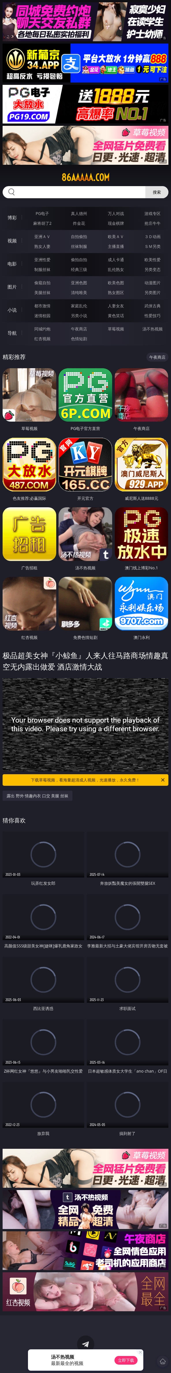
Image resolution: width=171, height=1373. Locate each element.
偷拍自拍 (79, 259)
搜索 (157, 192)
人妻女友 (116, 305)
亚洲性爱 (42, 259)
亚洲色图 (79, 282)
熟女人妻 (42, 246)
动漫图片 (152, 282)
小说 (12, 310)
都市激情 (42, 305)
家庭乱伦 (79, 305)
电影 (12, 264)
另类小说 (79, 315)
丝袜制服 (79, 246)
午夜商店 (79, 329)
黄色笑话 (116, 315)
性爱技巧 (152, 315)
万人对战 (116, 213)
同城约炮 (42, 329)
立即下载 (126, 1360)
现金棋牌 (116, 223)
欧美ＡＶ (116, 236)
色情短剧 (79, 338)
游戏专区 (152, 213)
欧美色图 (116, 282)
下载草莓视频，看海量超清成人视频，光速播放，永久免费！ (98, 780)
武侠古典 (152, 305)
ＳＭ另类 (152, 246)
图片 (12, 287)
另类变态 (152, 269)
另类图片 (152, 292)
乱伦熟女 (116, 269)
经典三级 (79, 269)
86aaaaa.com (85, 177)
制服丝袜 (42, 269)
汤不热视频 (152, 329)
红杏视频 (42, 338)
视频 (12, 240)
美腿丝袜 (42, 292)
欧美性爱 (152, 259)
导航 (12, 333)
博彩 (12, 217)
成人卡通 (116, 259)
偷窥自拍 (42, 282)
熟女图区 (116, 292)
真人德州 (79, 213)
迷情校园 (42, 315)
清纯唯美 (79, 292)
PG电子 (42, 213)
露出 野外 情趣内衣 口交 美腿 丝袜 (37, 795)
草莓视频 (116, 329)
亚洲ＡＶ (42, 236)
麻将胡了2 (42, 223)
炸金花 (79, 223)
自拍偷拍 (79, 236)
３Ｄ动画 (152, 236)
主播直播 (116, 246)
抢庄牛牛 (152, 223)
